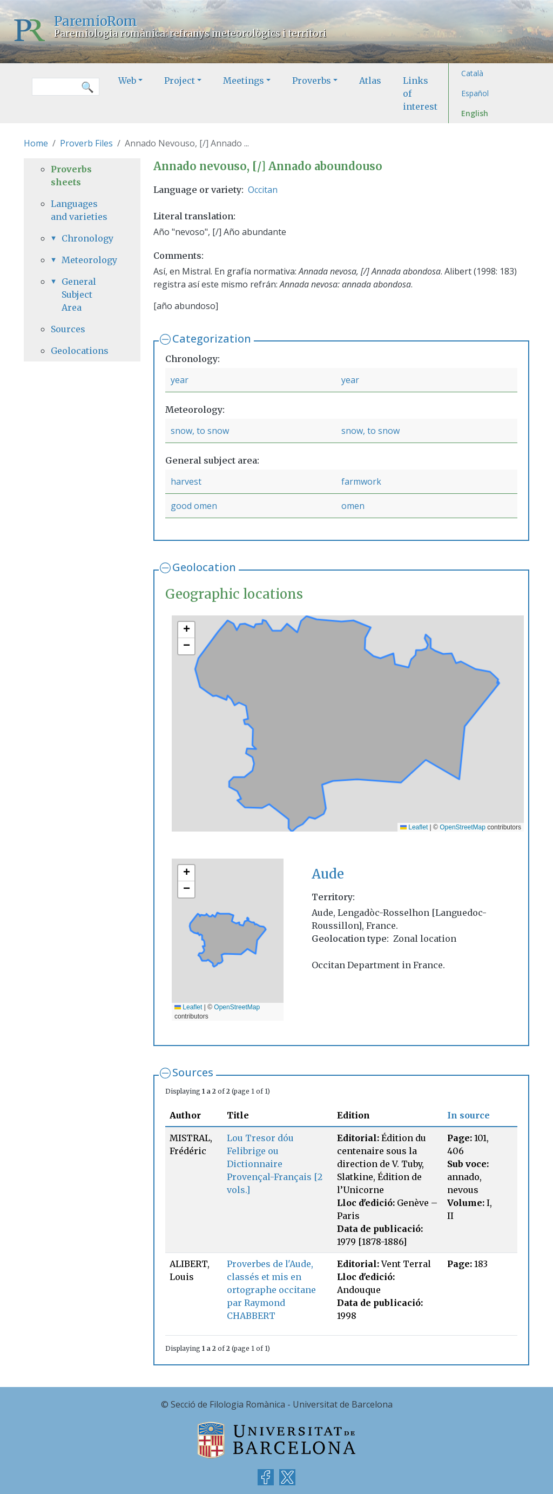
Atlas (370, 80)
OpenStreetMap (462, 827)
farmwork (361, 481)
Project (179, 80)
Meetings (243, 80)
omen (353, 506)
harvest (186, 481)
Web (127, 80)
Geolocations (80, 350)
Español (475, 93)
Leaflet (414, 827)
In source (468, 1115)
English (474, 113)
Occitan (263, 190)
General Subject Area (79, 294)
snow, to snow (200, 431)
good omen (194, 506)
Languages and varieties (79, 210)
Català (472, 73)
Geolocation (204, 567)
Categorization (211, 338)
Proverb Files (86, 143)
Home (36, 143)
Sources (192, 1072)
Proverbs (311, 80)
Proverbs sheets (71, 175)
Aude (328, 874)
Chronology (87, 238)
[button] (186, 630)
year (179, 380)
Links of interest (420, 93)
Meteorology (87, 259)
